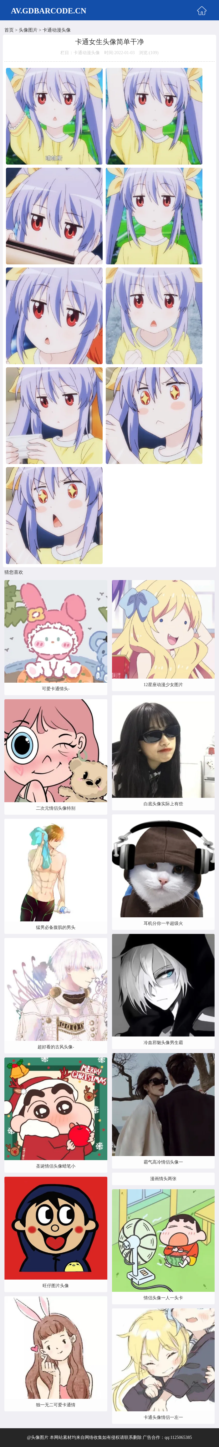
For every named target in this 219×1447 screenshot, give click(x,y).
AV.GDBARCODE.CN (48, 11)
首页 (9, 30)
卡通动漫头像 (57, 30)
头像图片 (28, 30)
